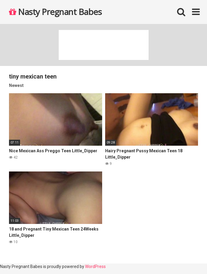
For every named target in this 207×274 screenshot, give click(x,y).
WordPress (95, 266)
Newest (16, 85)
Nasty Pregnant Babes (55, 11)
